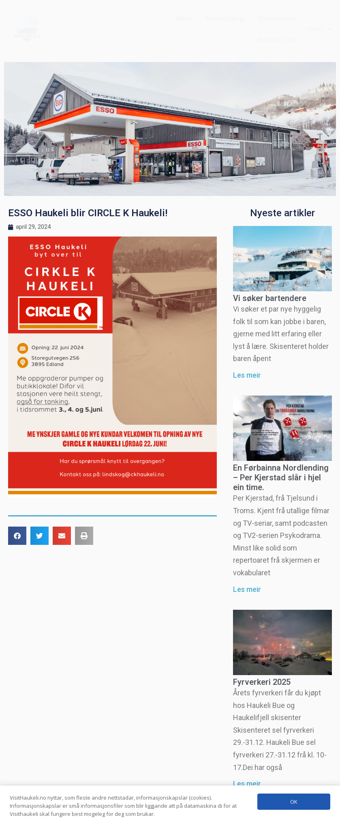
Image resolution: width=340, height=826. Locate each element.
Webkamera (277, 18)
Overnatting (224, 18)
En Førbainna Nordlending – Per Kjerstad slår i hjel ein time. (281, 477)
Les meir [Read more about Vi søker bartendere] (247, 375)
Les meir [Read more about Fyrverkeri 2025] (247, 783)
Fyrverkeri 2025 (262, 682)
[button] (320, 29)
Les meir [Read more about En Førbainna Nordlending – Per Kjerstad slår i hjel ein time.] (247, 589)
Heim (183, 18)
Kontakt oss (277, 39)
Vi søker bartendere (269, 298)
